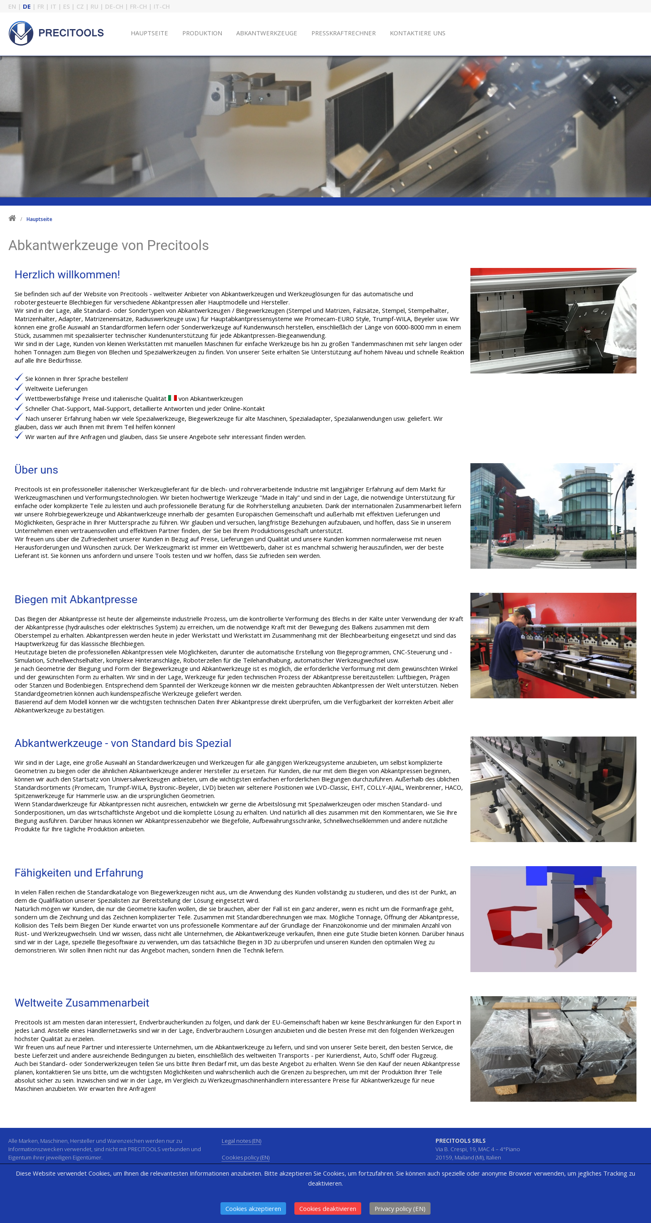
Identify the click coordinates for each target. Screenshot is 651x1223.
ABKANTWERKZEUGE (266, 33)
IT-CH (162, 6)
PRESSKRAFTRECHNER (343, 33)
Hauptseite (39, 219)
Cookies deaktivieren (327, 1208)
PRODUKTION (202, 33)
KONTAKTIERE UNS (417, 33)
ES (66, 6)
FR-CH (138, 6)
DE (27, 6)
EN (12, 6)
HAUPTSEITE (149, 33)
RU (94, 6)
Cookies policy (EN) (245, 1157)
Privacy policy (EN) (400, 1208)
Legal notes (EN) (241, 1140)
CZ (80, 6)
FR (40, 6)
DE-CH (114, 6)
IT (53, 6)
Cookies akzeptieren (253, 1208)
